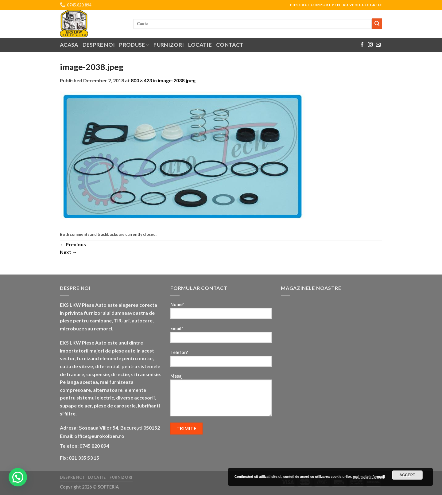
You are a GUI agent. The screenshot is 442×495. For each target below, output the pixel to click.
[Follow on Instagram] (370, 45)
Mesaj (221, 397)
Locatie (199, 44)
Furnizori (168, 44)
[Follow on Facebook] (362, 45)
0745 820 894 (94, 446)
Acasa (69, 44)
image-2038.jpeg (177, 80)
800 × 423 (141, 80)
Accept (407, 475)
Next (68, 252)
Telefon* (221, 360)
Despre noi (99, 44)
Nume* (221, 312)
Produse (134, 44)
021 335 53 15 (84, 458)
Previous (73, 244)
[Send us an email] (378, 45)
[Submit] (377, 23)
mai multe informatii (369, 476)
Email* (221, 336)
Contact (229, 44)
